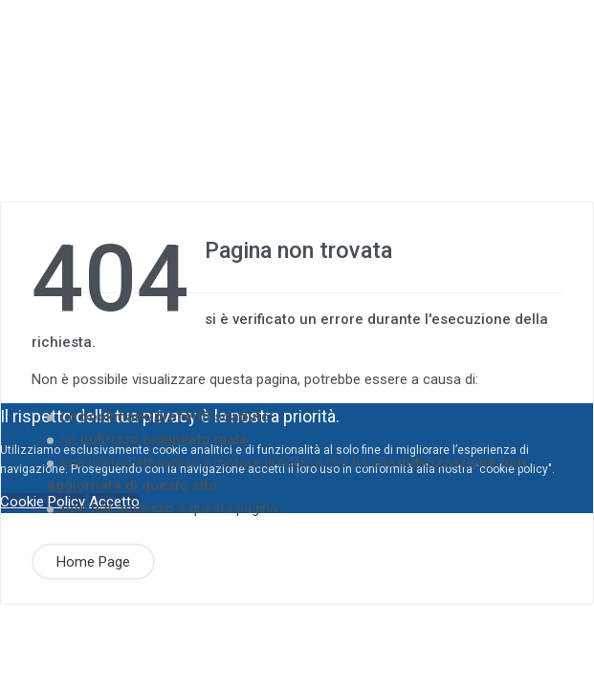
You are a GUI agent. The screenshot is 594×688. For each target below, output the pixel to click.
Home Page (93, 561)
